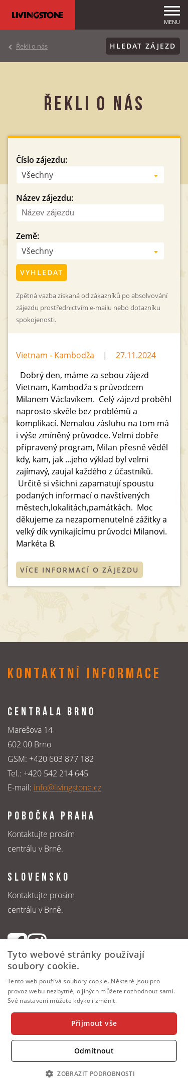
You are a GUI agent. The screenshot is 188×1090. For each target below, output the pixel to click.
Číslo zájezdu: (41, 159)
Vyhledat (41, 272)
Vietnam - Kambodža (55, 355)
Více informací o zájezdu (79, 570)
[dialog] (94, 1014)
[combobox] (90, 175)
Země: (27, 235)
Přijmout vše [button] (94, 1023)
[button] (94, 1073)
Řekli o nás (32, 46)
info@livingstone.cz (67, 787)
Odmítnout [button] (94, 1050)
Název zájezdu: (44, 197)
